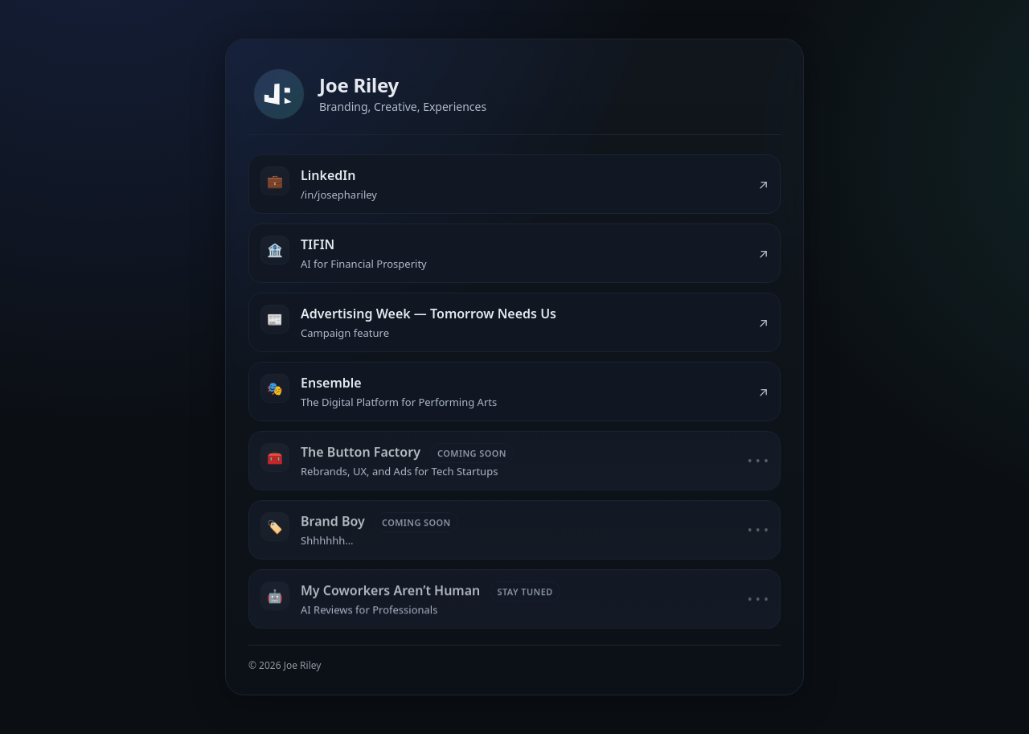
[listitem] (514, 185)
